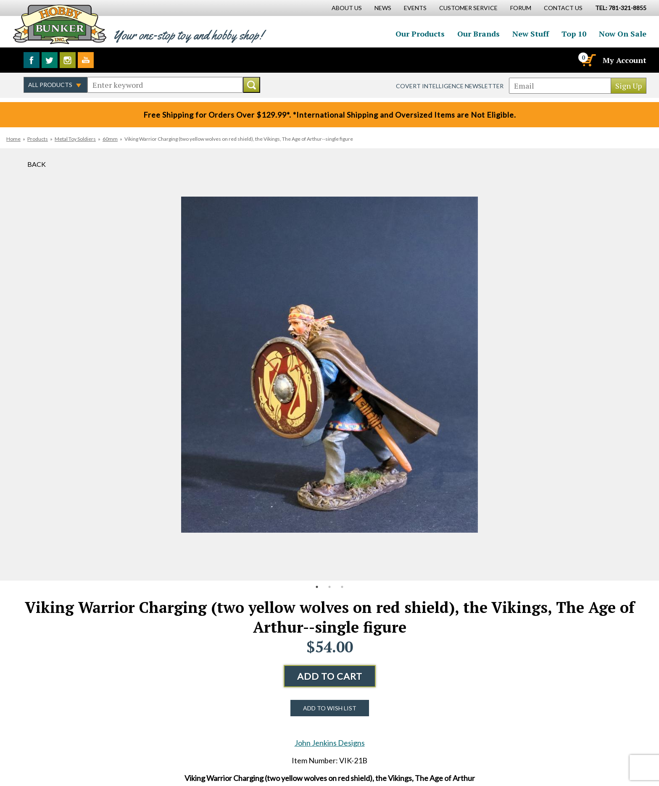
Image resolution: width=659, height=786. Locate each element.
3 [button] (342, 587)
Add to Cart (329, 676)
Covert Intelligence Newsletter (449, 85)
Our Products (420, 34)
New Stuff (530, 34)
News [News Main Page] (382, 7)
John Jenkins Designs (330, 742)
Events (415, 7)
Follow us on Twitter (50, 60)
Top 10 (573, 34)
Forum (520, 7)
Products (37, 139)
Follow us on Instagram (68, 60)
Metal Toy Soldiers (75, 139)
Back (36, 164)
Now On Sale (622, 34)
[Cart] (587, 60)
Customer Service (468, 7)
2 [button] (329, 587)
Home (13, 139)
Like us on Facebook (32, 60)
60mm (110, 139)
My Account (624, 60)
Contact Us (563, 7)
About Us (347, 7)
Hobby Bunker (59, 24)
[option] (329, 364)
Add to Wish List (329, 708)
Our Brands (478, 34)
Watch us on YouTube (86, 60)
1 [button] (317, 587)
